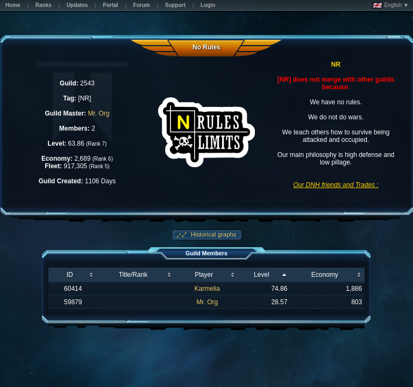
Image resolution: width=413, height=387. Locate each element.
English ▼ (391, 5)
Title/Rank (133, 274)
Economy (324, 274)
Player (204, 274)
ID (70, 274)
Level (261, 274)
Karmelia (207, 288)
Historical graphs (213, 234)
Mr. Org (98, 113)
